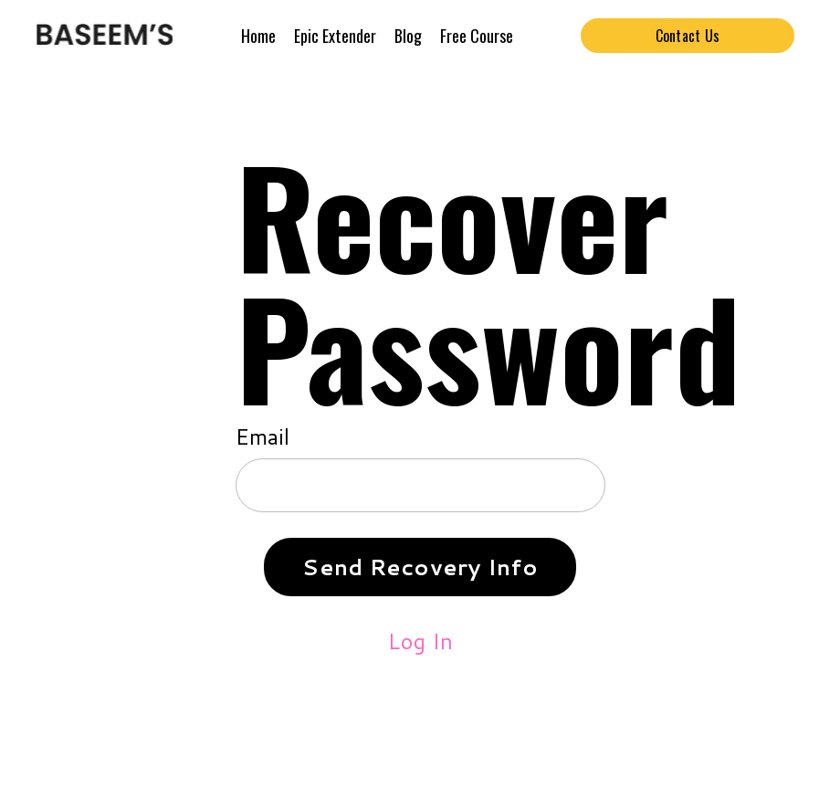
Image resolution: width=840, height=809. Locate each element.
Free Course (476, 35)
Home (258, 35)
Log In (420, 641)
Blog (408, 35)
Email (262, 436)
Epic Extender (335, 35)
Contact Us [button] (688, 36)
